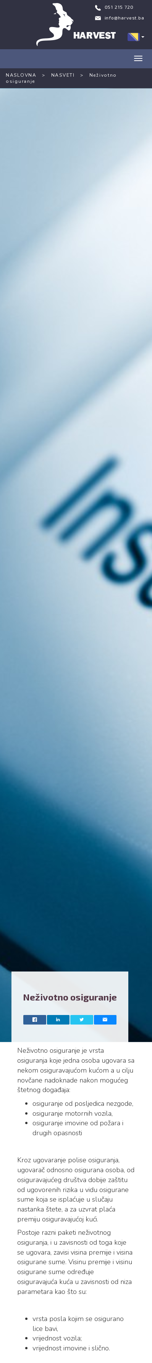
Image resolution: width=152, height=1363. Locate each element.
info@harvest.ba (125, 17)
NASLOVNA (21, 75)
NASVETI (63, 75)
